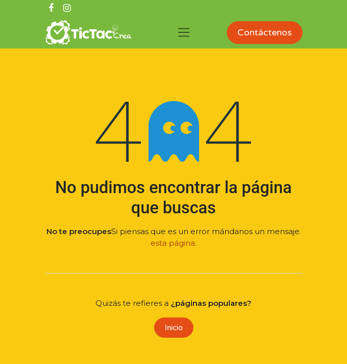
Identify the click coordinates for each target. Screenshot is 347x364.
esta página (173, 243)
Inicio (174, 327)
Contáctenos (264, 32)
